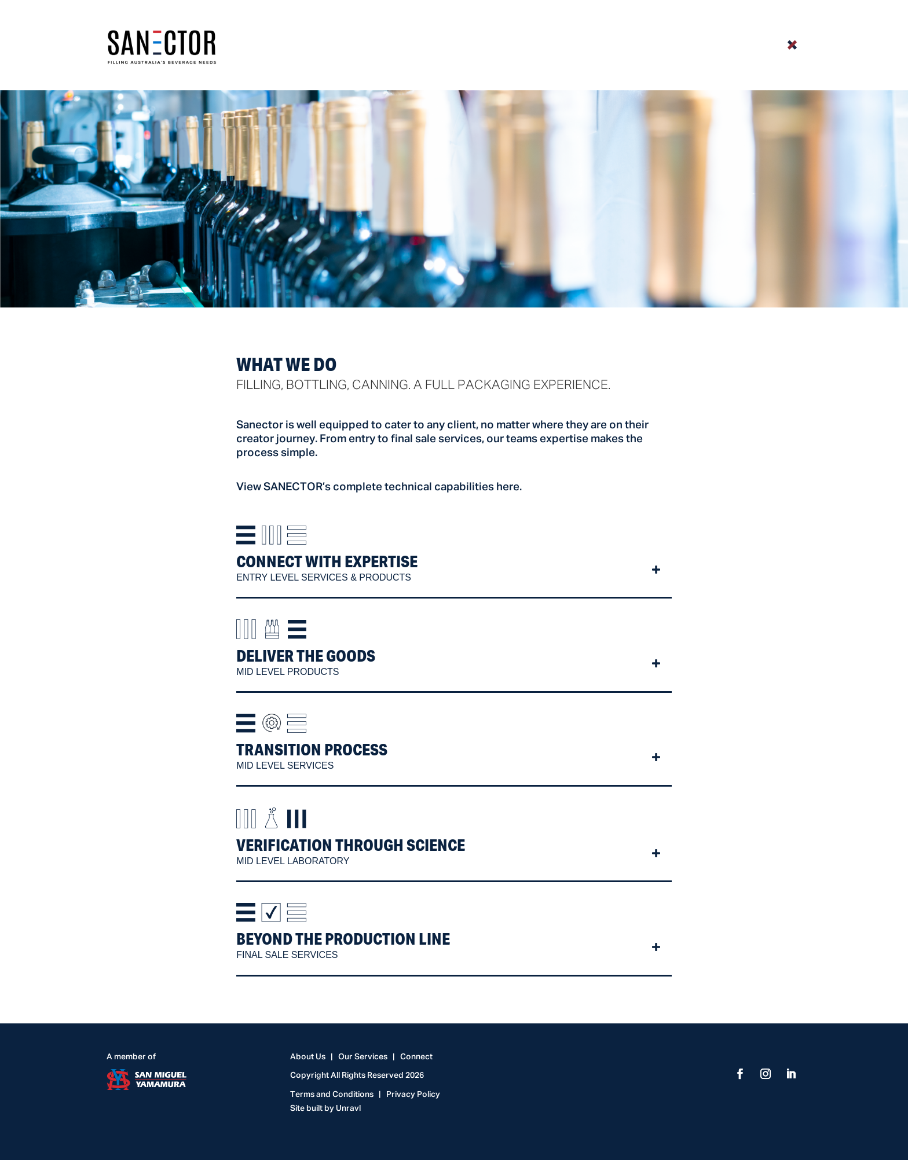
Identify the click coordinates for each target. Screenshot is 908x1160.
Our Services (362, 1057)
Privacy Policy (413, 1095)
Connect (416, 1057)
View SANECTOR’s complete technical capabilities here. (379, 487)
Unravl (348, 1108)
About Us (307, 1057)
